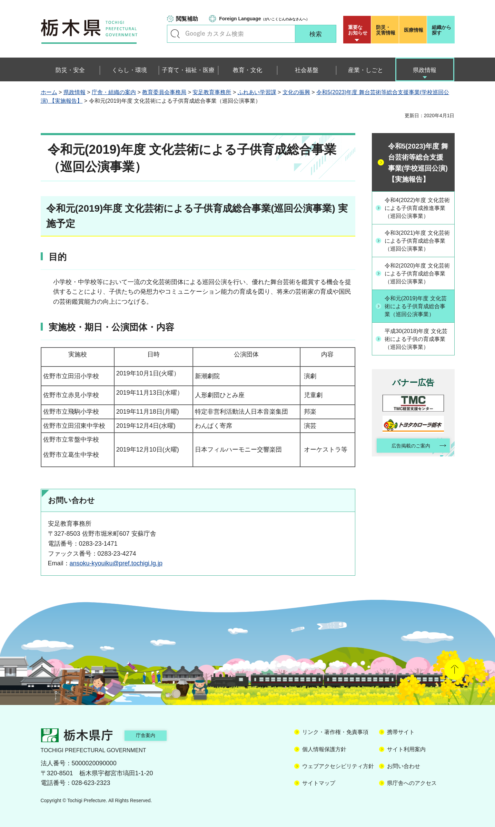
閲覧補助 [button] (187, 19)
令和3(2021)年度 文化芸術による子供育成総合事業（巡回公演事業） (417, 255)
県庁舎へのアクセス (412, 783)
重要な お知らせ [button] (357, 30)
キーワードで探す (175, 33)
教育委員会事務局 (164, 92)
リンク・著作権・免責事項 (335, 732)
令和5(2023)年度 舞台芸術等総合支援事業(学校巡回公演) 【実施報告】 (418, 162)
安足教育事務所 (211, 92)
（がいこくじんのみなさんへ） (264, 18)
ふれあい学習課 (257, 92)
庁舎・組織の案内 (114, 92)
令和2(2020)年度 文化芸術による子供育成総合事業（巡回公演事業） (417, 297)
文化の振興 (296, 92)
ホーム (49, 92)
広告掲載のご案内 (407, 486)
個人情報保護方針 (324, 749)
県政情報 (74, 92)
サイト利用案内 (406, 749)
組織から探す (441, 30)
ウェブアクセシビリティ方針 (338, 766)
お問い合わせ (403, 766)
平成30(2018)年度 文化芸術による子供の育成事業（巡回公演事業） (418, 377)
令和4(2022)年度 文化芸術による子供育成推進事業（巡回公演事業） (417, 212)
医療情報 (413, 30)
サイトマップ (318, 783)
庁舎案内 (153, 735)
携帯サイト (401, 732)
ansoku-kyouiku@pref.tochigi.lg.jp (116, 563)
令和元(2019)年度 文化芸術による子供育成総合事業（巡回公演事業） (417, 339)
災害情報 (386, 30)
